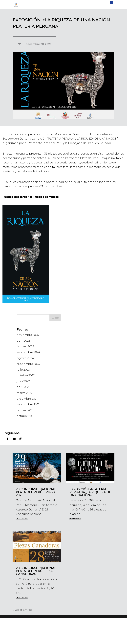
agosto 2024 (25, 358)
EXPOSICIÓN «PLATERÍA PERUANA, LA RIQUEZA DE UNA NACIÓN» (90, 492)
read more (22, 518)
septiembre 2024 (28, 352)
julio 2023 (23, 369)
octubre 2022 (26, 375)
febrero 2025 (25, 346)
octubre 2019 (25, 416)
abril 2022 (23, 387)
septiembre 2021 (28, 404)
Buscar (55, 317)
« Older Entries (22, 609)
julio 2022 (23, 381)
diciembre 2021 (27, 398)
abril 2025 (23, 340)
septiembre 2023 (28, 363)
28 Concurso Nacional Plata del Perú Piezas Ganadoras (36, 571)
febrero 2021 (25, 410)
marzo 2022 (24, 393)
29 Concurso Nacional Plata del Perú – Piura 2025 (36, 492)
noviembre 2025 (28, 334)
